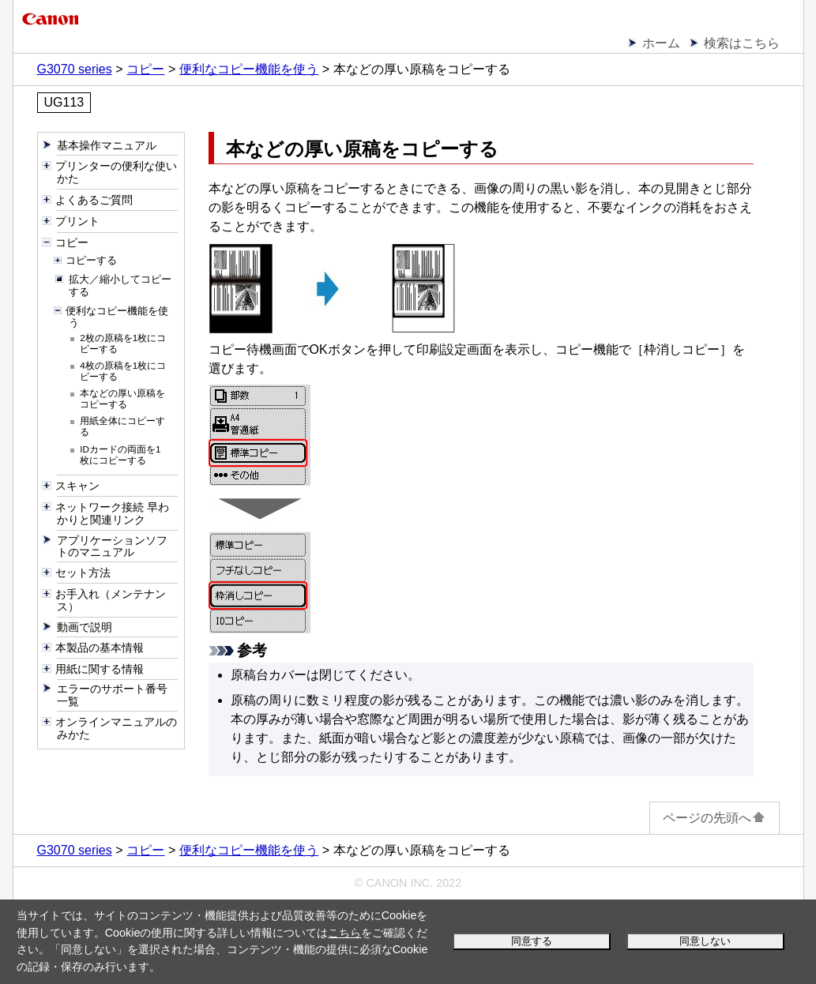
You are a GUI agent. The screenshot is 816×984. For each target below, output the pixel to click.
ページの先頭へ (714, 817)
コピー (145, 69)
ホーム (661, 43)
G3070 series (74, 69)
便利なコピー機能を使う (248, 69)
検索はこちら (742, 43)
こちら (344, 932)
